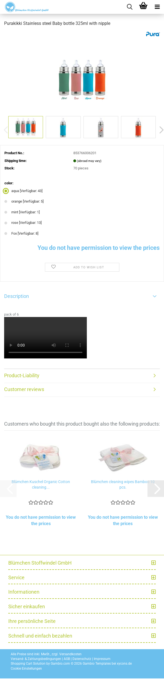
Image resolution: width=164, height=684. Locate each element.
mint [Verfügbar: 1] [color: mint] (22, 212)
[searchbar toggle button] (129, 7)
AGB (67, 659)
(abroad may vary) (89, 161)
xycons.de (124, 663)
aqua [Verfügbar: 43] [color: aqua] (23, 191)
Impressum (102, 659)
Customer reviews (24, 389)
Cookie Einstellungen (26, 668)
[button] (155, 488)
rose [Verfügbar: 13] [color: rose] (23, 223)
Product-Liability (21, 375)
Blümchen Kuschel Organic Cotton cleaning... (41, 484)
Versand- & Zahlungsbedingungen (36, 659)
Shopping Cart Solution (28, 663)
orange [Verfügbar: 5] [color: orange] (24, 201)
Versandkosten (70, 654)
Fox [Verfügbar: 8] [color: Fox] (21, 233)
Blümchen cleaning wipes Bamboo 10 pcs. (123, 484)
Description (16, 296)
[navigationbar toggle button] (157, 7)
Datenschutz (81, 659)
